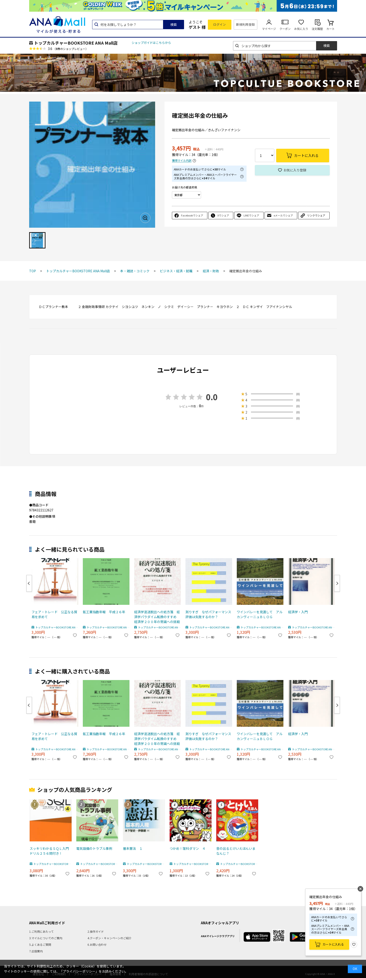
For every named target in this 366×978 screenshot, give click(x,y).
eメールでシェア (283, 215)
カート (330, 29)
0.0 (212, 397)
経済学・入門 (298, 611)
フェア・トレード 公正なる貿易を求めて (54, 614)
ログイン (219, 24)
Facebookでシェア (192, 215)
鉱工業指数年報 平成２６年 (104, 611)
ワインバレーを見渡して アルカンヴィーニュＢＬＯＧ (259, 614)
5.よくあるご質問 (40, 944)
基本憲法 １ (133, 848)
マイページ (269, 29)
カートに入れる (333, 944)
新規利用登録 (245, 24)
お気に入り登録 (294, 170)
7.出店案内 (36, 951)
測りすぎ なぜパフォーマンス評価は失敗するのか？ (208, 614)
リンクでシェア (316, 215)
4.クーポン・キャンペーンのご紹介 (109, 938)
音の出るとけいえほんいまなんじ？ (235, 851)
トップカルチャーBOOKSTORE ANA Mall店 (76, 43)
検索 (173, 24)
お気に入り (301, 29)
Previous (29, 583)
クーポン (285, 29)
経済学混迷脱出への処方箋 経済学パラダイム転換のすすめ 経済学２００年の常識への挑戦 (157, 616)
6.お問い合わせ (97, 944)
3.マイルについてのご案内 (45, 938)
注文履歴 (317, 29)
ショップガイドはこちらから (151, 42)
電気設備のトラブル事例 (94, 848)
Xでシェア (223, 215)
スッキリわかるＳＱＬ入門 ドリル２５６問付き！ (50, 851)
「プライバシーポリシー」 (79, 971)
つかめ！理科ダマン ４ (188, 848)
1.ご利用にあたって (41, 931)
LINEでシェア (251, 215)
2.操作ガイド (95, 931)
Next (337, 583)
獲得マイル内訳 (182, 160)
